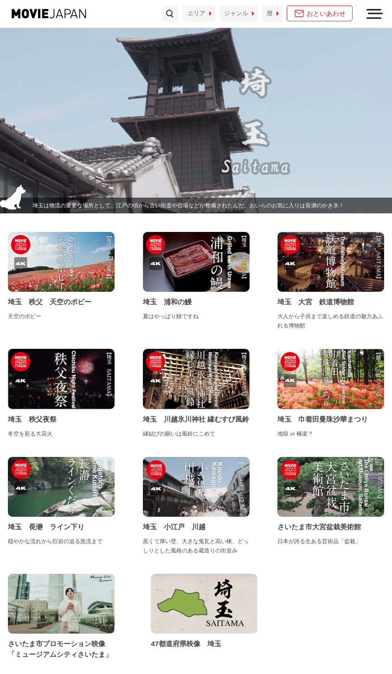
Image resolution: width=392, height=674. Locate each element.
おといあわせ (326, 13)
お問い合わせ (26, 651)
